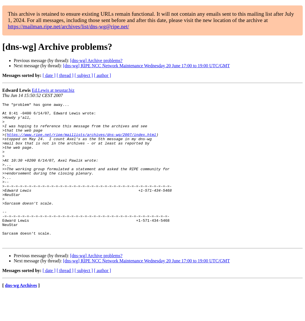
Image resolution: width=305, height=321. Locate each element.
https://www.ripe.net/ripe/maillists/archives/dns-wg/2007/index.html (81, 141)
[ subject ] (84, 75)
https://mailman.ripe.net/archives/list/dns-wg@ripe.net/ (68, 26)
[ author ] (102, 75)
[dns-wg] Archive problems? (96, 60)
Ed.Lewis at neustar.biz (53, 90)
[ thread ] (65, 75)
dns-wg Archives (21, 313)
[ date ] (49, 75)
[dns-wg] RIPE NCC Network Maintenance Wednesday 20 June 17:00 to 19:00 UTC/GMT (146, 65)
